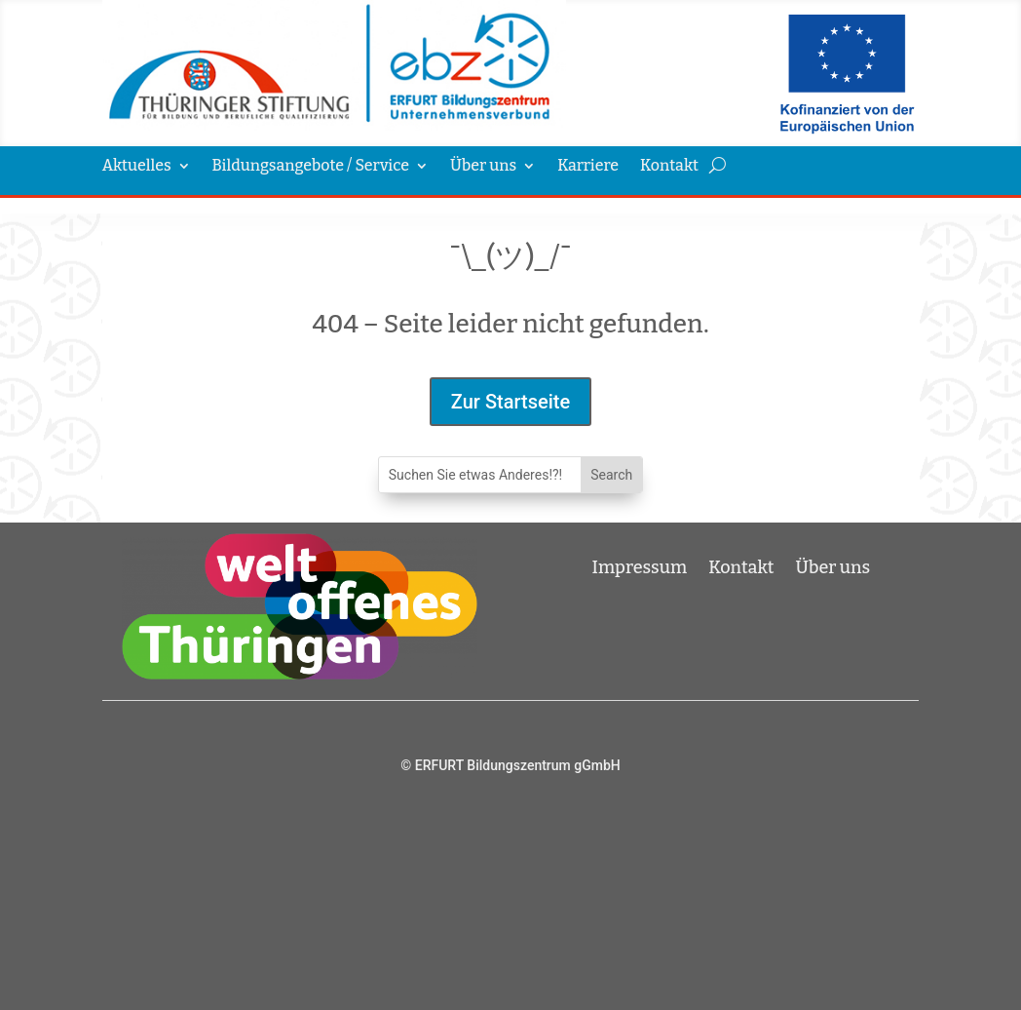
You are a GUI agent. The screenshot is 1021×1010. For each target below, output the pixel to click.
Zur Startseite (510, 401)
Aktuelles (136, 167)
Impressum (640, 565)
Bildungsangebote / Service (310, 167)
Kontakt (669, 167)
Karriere (588, 167)
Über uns (483, 167)
